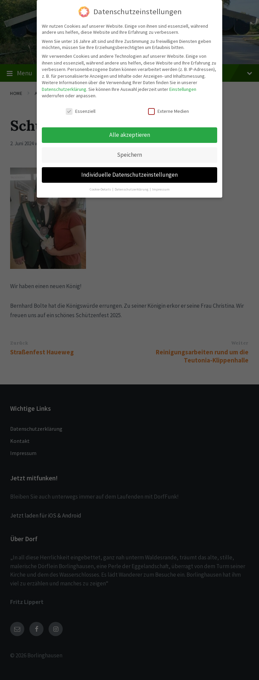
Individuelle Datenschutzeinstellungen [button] (129, 174)
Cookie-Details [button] (101, 188)
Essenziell (80, 111)
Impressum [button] (161, 188)
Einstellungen (182, 88)
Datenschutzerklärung (64, 88)
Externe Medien (168, 111)
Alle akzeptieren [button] (129, 134)
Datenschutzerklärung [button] (132, 188)
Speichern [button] (129, 154)
